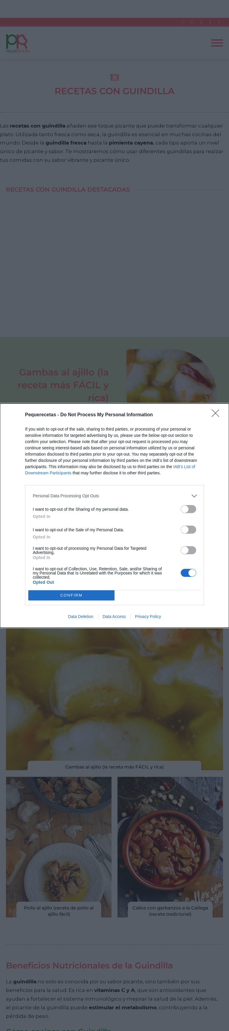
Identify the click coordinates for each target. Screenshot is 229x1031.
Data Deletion (80, 616)
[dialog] (114, 515)
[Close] (217, 415)
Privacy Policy (148, 616)
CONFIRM (71, 595)
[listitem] (114, 496)
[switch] (188, 509)
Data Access (114, 616)
